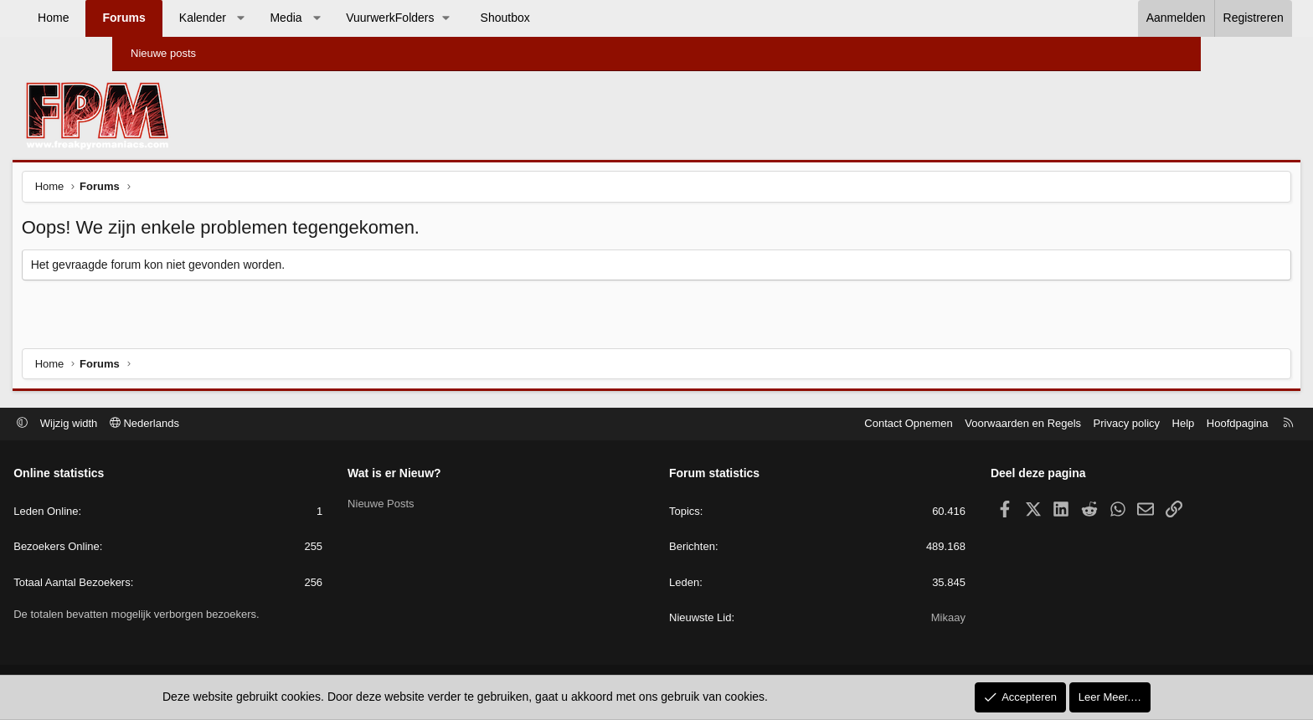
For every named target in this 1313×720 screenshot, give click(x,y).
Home (152, 17)
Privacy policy (1019, 425)
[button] (340, 18)
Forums (223, 17)
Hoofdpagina (1130, 425)
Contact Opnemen (802, 425)
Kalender (302, 17)
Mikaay (895, 619)
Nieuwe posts (163, 53)
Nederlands (251, 425)
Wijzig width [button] (176, 425)
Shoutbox (605, 17)
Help (1076, 425)
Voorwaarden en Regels (916, 425)
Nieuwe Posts (434, 503)
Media (385, 17)
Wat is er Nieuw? (448, 474)
